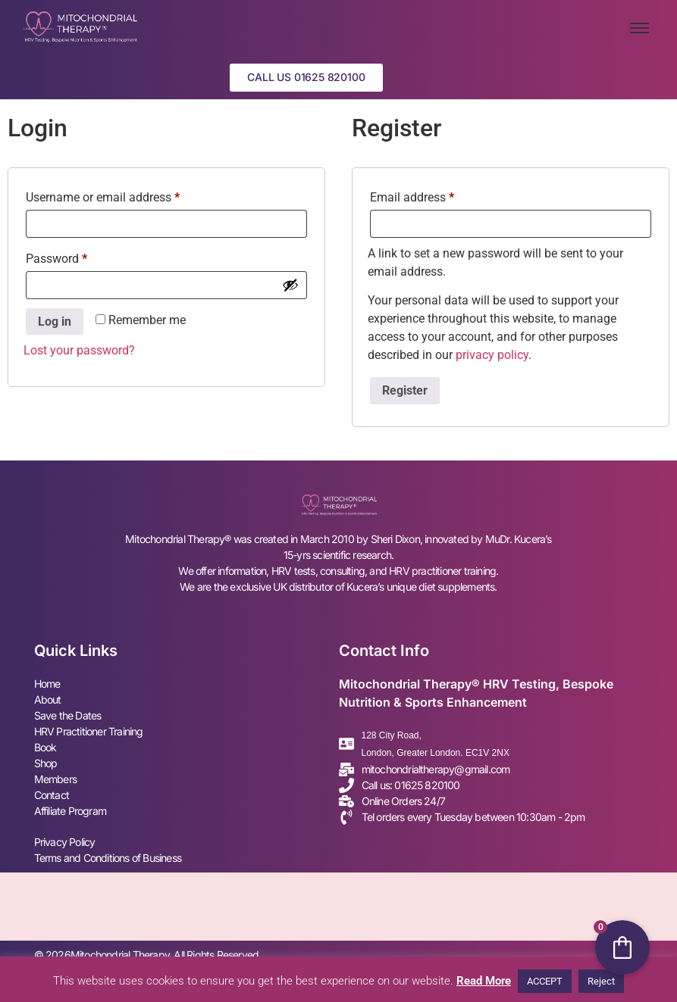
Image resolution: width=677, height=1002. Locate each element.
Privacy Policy (65, 841)
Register (405, 391)
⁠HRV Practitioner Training (88, 731)
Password (79, 256)
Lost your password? (79, 351)
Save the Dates (68, 715)
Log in (54, 321)
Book (45, 747)
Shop (46, 763)
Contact (51, 794)
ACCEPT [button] (545, 981)
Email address (435, 195)
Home (47, 683)
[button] (306, 78)
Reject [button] (601, 981)
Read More (483, 981)
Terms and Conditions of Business (107, 857)
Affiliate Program (70, 810)
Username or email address (126, 195)
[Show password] (290, 284)
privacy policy (492, 355)
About (47, 699)
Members (55, 779)
